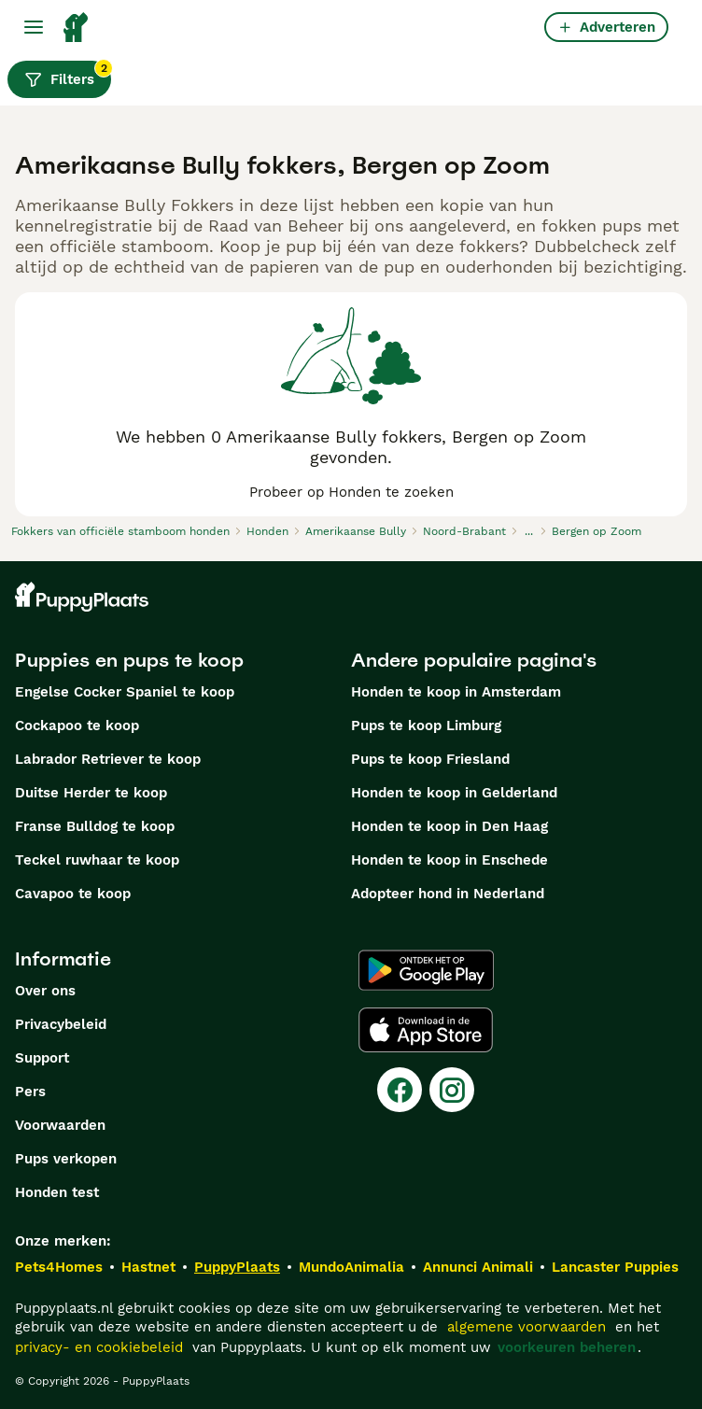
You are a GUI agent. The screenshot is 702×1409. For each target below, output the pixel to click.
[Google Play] (426, 970)
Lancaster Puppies (615, 1267)
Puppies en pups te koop (129, 660)
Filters (67, 75)
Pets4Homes (59, 1267)
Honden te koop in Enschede (449, 860)
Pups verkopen (66, 1158)
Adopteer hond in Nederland (447, 893)
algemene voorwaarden (526, 1326)
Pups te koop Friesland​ (430, 759)
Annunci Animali (478, 1267)
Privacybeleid (60, 1024)
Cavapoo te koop (73, 893)
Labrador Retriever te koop (108, 759)
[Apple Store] (425, 1029)
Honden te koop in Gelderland (454, 792)
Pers (30, 1091)
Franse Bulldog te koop (95, 826)
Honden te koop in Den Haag (449, 826)
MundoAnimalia (351, 1267)
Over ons (45, 990)
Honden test (57, 1192)
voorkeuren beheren (567, 1347)
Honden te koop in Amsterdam (456, 691)
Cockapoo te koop (77, 725)
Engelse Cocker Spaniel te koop (124, 691)
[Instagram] (451, 1089)
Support (42, 1058)
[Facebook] (399, 1089)
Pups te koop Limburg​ (426, 725)
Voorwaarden (60, 1125)
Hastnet (148, 1267)
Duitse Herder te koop (91, 792)
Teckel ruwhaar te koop (97, 860)
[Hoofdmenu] (33, 27)
